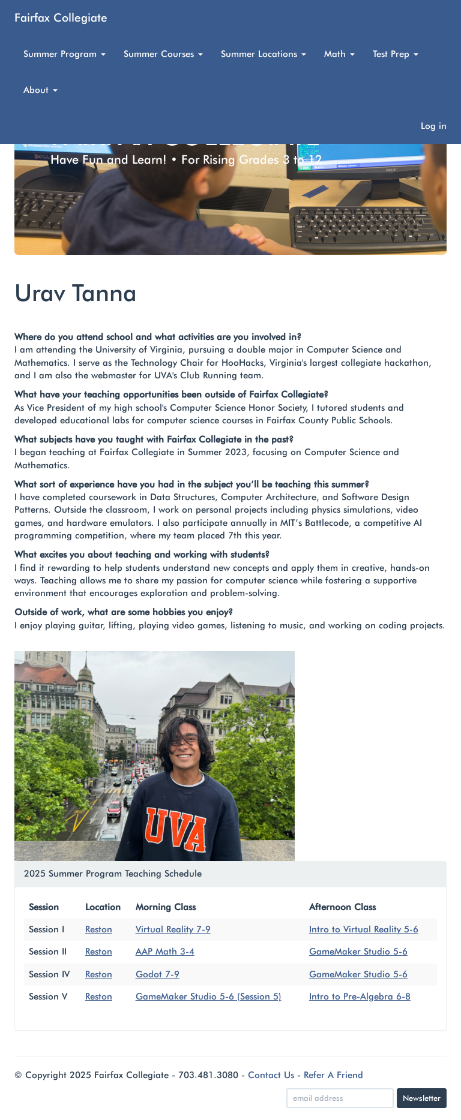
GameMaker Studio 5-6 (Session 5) (209, 996)
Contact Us (271, 1075)
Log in (434, 126)
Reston (98, 929)
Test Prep (395, 54)
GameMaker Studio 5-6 (358, 951)
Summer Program (64, 54)
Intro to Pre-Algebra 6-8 (360, 996)
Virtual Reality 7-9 (173, 929)
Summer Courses (163, 54)
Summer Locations (263, 54)
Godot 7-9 (157, 974)
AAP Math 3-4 (165, 951)
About (40, 90)
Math (339, 54)
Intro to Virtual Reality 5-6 (363, 929)
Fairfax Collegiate (60, 17)
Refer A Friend (333, 1075)
